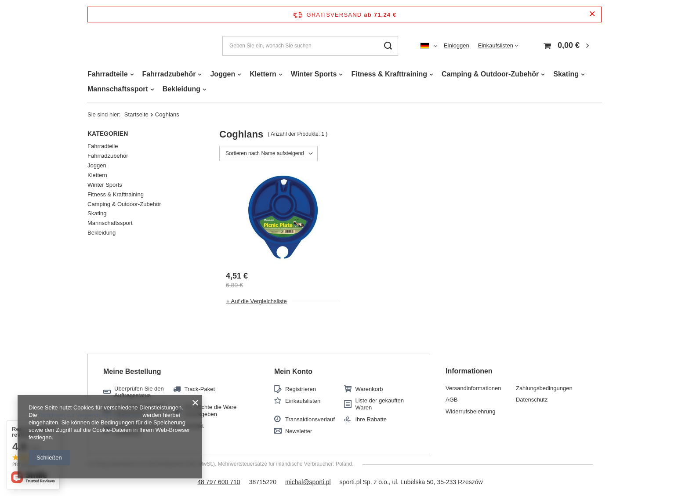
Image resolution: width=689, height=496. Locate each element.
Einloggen (456, 45)
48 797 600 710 (218, 481)
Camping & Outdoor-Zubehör (490, 74)
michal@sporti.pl (308, 481)
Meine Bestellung (132, 371)
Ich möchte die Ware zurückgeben (210, 410)
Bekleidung (181, 89)
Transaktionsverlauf (310, 419)
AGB (451, 399)
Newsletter (298, 431)
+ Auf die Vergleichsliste (256, 301)
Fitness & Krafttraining (389, 74)
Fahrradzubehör (169, 74)
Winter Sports (314, 74)
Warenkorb (369, 389)
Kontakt (193, 426)
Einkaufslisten (495, 45)
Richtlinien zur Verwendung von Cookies (90, 415)
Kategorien (107, 133)
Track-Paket (199, 389)
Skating (566, 74)
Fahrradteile (107, 74)
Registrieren (300, 389)
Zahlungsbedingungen (544, 388)
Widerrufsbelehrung (470, 411)
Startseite (136, 114)
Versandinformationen (473, 388)
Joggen (222, 74)
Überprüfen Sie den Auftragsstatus (139, 392)
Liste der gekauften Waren (379, 404)
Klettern (263, 74)
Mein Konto (293, 371)
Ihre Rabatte (371, 419)
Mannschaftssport (117, 89)
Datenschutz (532, 399)
